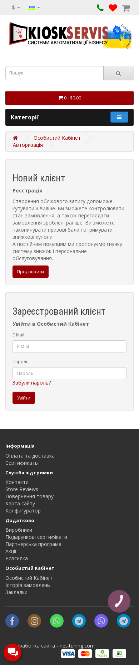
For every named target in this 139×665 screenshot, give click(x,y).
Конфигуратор (23, 510)
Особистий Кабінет (57, 137)
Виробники (18, 529)
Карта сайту (20, 503)
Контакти (17, 482)
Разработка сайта (33, 645)
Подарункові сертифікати (36, 536)
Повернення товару (29, 496)
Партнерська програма (33, 544)
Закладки (16, 592)
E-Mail (18, 335)
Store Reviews (21, 489)
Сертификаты (22, 462)
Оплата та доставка (30, 455)
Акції (10, 551)
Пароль (21, 362)
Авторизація (28, 144)
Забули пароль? (32, 382)
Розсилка (16, 558)
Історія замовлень (27, 585)
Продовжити (30, 272)
